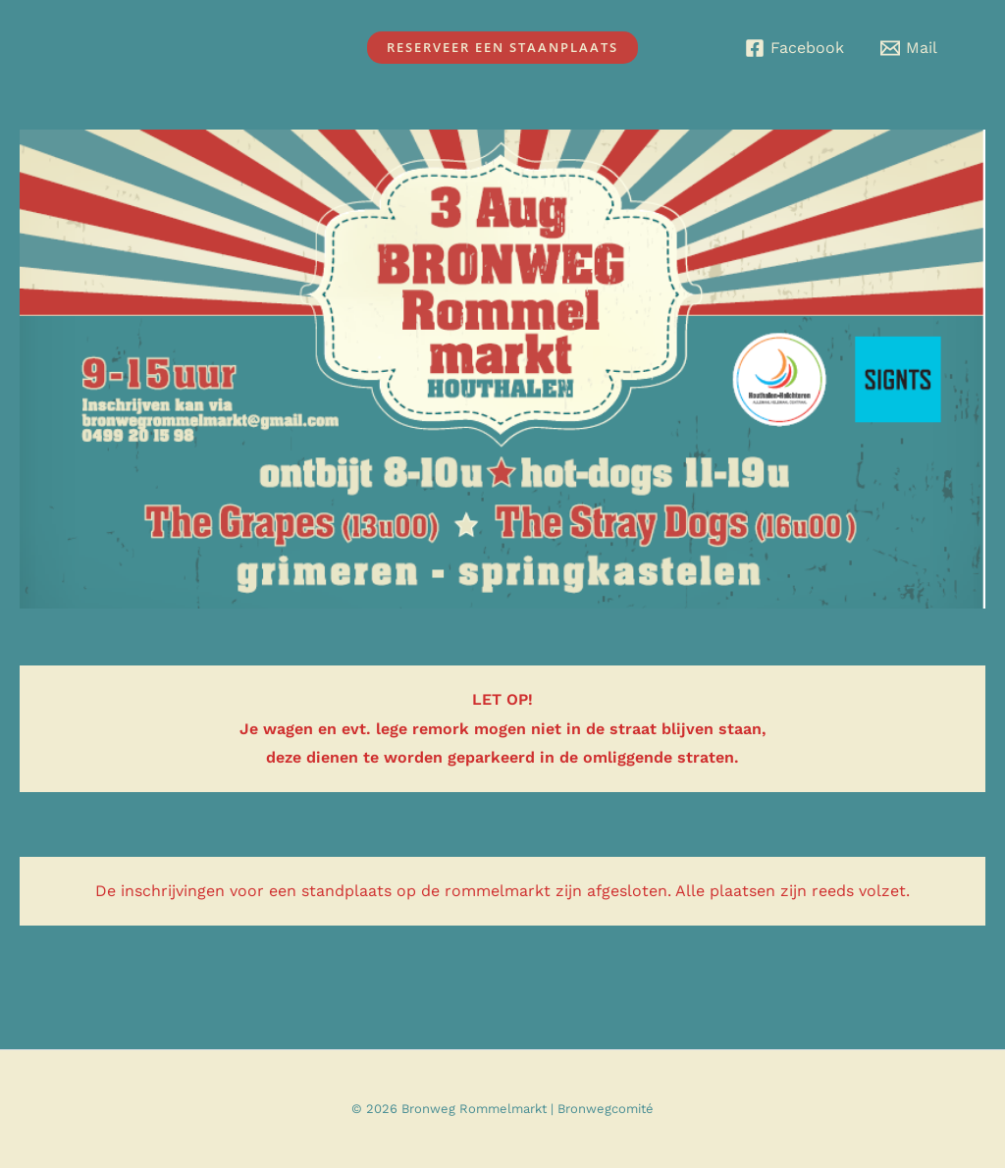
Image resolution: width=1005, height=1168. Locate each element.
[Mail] (908, 48)
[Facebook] (794, 48)
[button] (502, 47)
